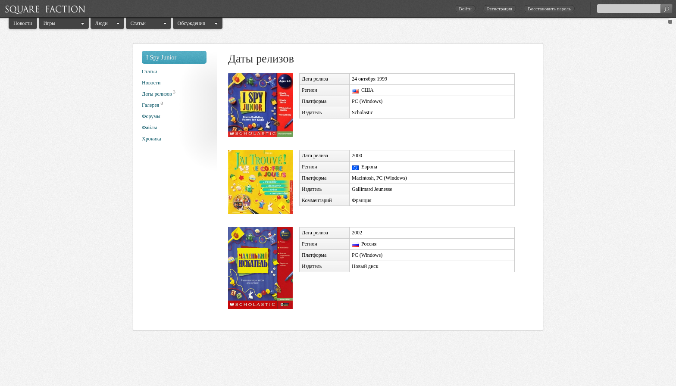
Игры (50, 23)
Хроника (151, 139)
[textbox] (634, 8)
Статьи (138, 23)
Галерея (150, 105)
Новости (22, 23)
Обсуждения (191, 23)
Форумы (151, 116)
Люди (101, 23)
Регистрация (499, 8)
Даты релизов (157, 94)
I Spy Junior (161, 57)
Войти (465, 8)
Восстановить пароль (549, 8)
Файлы (149, 128)
